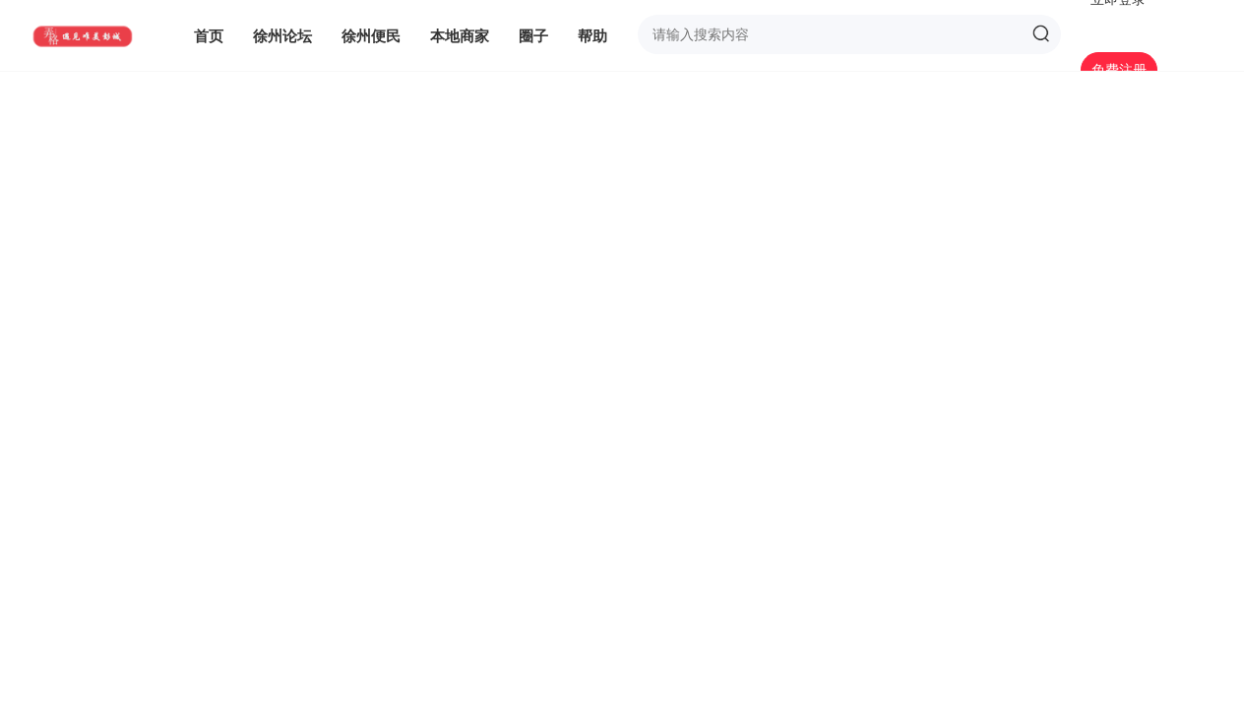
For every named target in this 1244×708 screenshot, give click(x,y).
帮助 (592, 35)
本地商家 (459, 35)
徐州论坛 (282, 35)
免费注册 (1119, 69)
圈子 (533, 35)
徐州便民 (371, 35)
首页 (208, 35)
